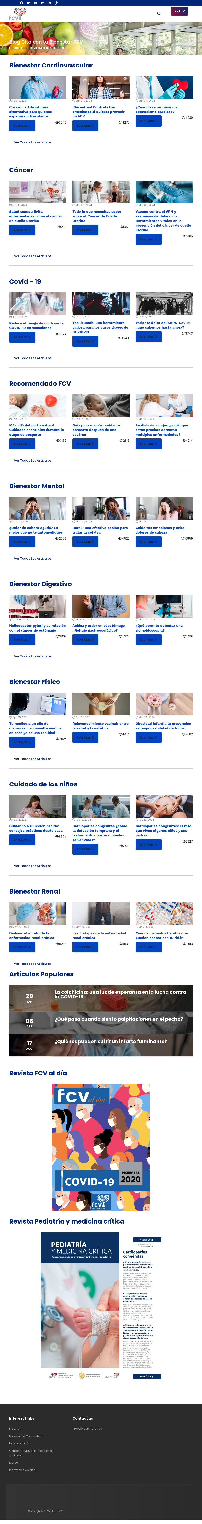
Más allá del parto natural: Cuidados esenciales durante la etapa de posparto (36, 431)
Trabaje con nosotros (87, 1433)
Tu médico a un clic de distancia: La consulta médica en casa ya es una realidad (35, 730)
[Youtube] (35, 3)
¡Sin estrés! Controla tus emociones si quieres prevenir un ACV (98, 111)
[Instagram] (49, 3)
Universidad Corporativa (25, 1440)
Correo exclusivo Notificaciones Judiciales (31, 1457)
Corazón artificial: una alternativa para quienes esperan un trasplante (30, 111)
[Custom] (56, 3)
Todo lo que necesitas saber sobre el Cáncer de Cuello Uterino (96, 216)
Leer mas (22, 125)
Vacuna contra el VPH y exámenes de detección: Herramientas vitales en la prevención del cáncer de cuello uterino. (163, 221)
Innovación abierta (22, 1474)
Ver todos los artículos (33, 142)
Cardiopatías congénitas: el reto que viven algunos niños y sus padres (163, 833)
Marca (13, 1467)
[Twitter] (28, 3)
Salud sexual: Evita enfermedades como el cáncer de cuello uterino (35, 216)
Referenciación (19, 1447)
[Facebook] (21, 3)
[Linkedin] (42, 3)
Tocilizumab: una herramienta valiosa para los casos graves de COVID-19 (100, 328)
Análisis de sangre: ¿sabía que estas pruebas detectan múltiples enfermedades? (162, 431)
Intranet (14, 1433)
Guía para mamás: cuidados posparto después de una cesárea (96, 431)
